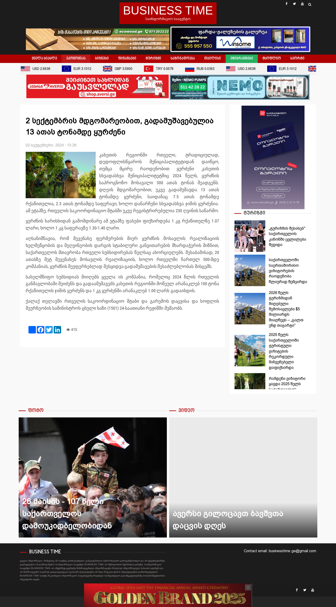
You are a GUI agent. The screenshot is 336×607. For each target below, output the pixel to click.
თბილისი (212, 58)
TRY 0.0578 (160, 69)
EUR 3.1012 (78, 69)
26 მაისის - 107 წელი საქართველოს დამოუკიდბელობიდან (93, 477)
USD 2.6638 (37, 68)
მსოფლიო (271, 58)
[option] (273, 237)
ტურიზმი (153, 58)
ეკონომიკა (76, 58)
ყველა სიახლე (44, 58)
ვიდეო (186, 411)
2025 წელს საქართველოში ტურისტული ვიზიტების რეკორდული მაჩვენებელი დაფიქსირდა (249, 350)
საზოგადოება (183, 58)
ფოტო (36, 411)
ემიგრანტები (241, 58)
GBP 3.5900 (119, 69)
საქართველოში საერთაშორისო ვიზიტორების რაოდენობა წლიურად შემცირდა (249, 270)
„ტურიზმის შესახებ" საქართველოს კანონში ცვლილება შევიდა (249, 236)
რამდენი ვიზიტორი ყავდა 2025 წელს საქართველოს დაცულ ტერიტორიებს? (249, 389)
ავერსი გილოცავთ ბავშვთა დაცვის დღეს (243, 477)
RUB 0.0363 (201, 69)
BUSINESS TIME (168, 10)
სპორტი (297, 58)
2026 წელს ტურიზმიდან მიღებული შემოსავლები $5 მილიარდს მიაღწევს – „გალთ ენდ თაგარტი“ (249, 308)
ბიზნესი (102, 58)
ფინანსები (127, 58)
